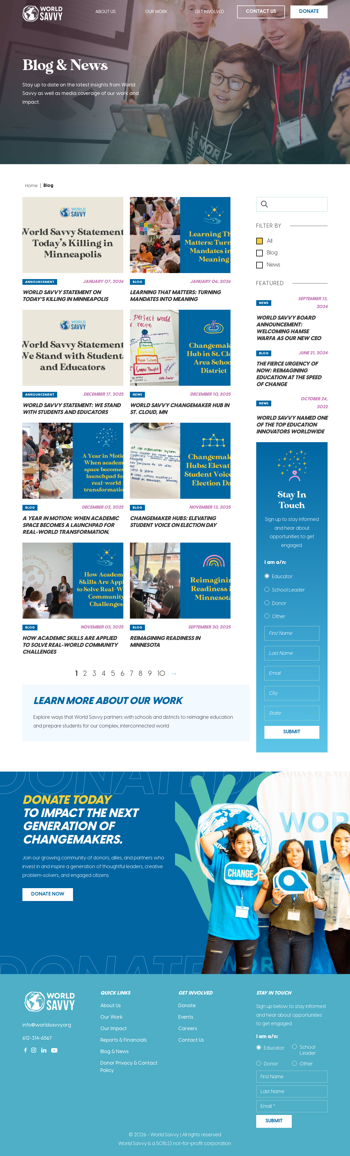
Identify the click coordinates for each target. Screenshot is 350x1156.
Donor (279, 603)
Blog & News (114, 1051)
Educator (282, 576)
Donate (309, 11)
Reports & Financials (123, 1040)
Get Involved (209, 12)
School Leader (288, 590)
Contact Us (261, 11)
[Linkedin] (44, 1050)
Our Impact (113, 1029)
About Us (105, 12)
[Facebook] (25, 1050)
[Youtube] (54, 1050)
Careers (187, 1029)
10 (161, 673)
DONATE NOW (47, 894)
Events (185, 1017)
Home (31, 185)
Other (278, 616)
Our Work (156, 12)
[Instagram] (34, 1050)
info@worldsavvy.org (46, 1025)
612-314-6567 (37, 1038)
